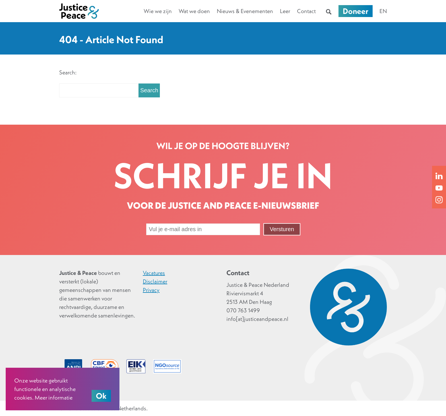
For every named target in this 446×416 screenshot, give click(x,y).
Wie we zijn (158, 11)
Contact (306, 11)
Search (149, 90)
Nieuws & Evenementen (245, 11)
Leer (285, 11)
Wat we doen (194, 11)
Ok (101, 396)
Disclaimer (155, 281)
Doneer (355, 11)
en (383, 11)
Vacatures (154, 273)
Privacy (151, 290)
